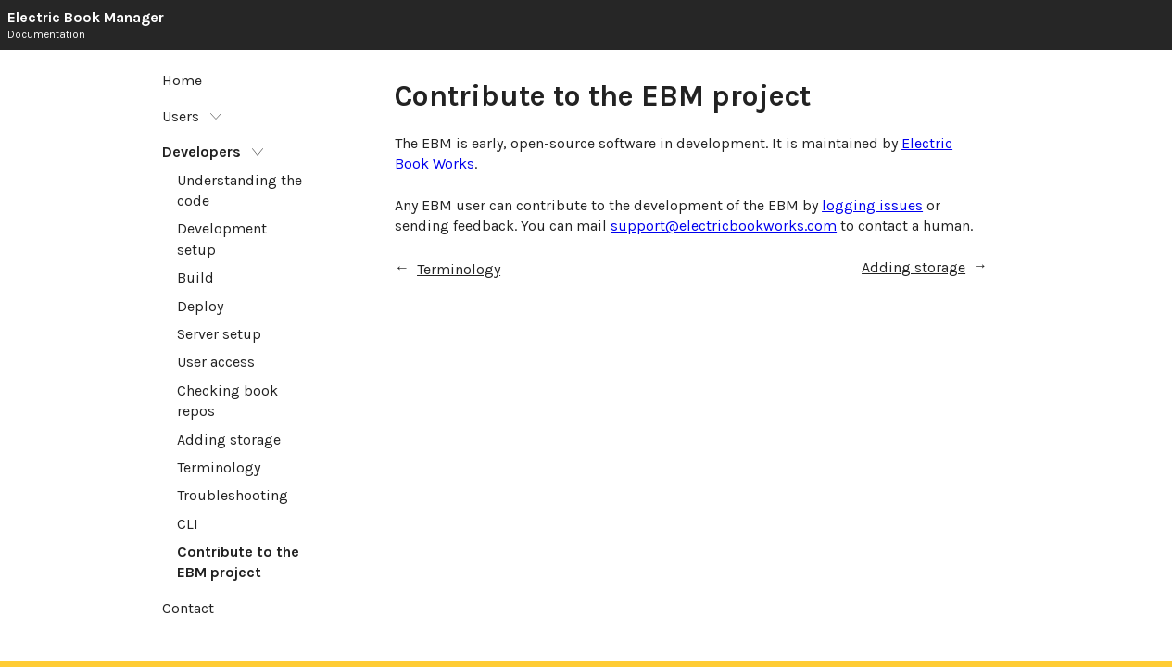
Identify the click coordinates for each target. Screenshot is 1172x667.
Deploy (200, 306)
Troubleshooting (232, 495)
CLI (187, 524)
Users (182, 116)
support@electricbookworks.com (724, 225)
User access (216, 362)
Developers (203, 151)
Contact (188, 608)
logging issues (872, 205)
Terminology (218, 467)
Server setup (219, 334)
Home (182, 80)
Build (195, 277)
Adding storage (229, 439)
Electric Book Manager (85, 17)
